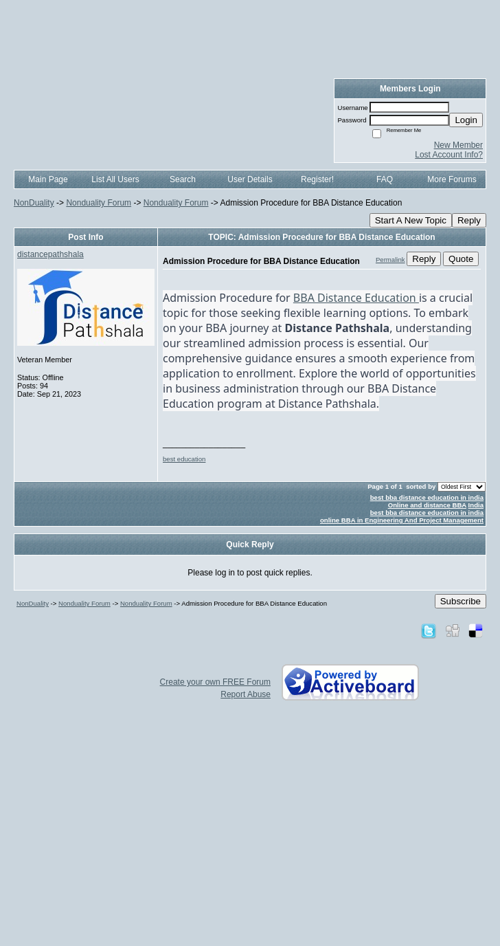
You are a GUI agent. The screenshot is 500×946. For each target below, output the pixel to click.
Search (183, 179)
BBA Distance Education (356, 297)
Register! (317, 179)
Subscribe (460, 601)
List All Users (115, 179)
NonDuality (34, 203)
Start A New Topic (410, 220)
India (476, 505)
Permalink (390, 259)
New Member (458, 145)
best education (184, 459)
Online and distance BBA (427, 505)
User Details (249, 179)
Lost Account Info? (449, 155)
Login (466, 120)
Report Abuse (245, 694)
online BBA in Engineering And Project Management (402, 520)
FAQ (384, 179)
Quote (460, 259)
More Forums (451, 179)
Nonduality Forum (98, 203)
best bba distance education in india (427, 497)
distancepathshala (50, 254)
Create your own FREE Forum (215, 682)
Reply (469, 220)
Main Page (47, 179)
